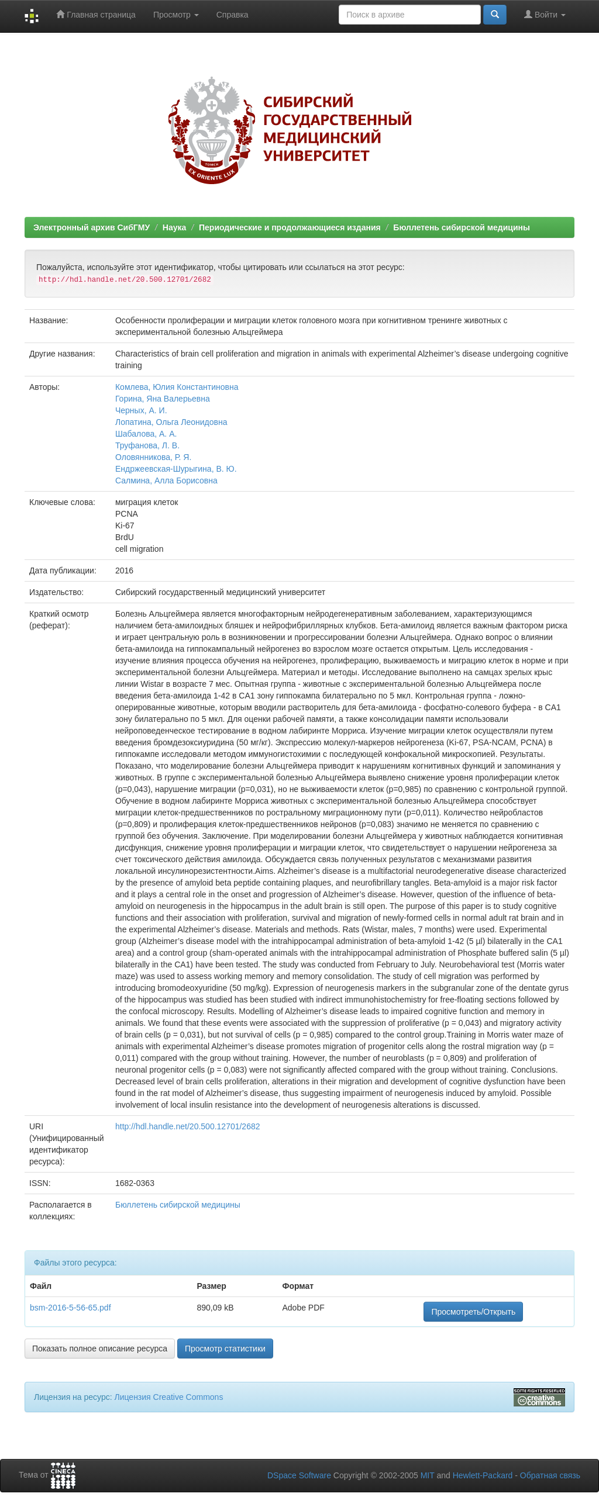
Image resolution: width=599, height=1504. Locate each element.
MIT (428, 1475)
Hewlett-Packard (483, 1475)
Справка (232, 14)
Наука (174, 227)
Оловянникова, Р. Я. (153, 457)
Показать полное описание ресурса (99, 1348)
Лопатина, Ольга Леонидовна (171, 422)
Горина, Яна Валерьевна (162, 398)
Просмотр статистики (225, 1348)
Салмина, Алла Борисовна (166, 480)
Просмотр (176, 14)
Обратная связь (550, 1475)
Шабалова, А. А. (146, 433)
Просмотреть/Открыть (473, 1311)
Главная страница (95, 14)
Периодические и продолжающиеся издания (290, 227)
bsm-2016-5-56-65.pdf (70, 1307)
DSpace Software (299, 1475)
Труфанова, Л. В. (147, 445)
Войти (545, 14)
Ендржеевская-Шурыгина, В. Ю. (176, 468)
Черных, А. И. (141, 410)
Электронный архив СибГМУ (91, 227)
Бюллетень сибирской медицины (461, 227)
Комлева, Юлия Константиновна (177, 387)
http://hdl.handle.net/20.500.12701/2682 (187, 1126)
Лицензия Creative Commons (168, 1397)
